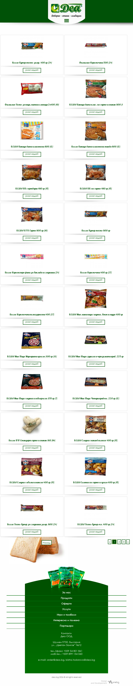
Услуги (66, 609)
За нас (66, 592)
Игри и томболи (66, 614)
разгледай (31, 69)
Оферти (66, 603)
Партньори (66, 625)
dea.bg (55, 677)
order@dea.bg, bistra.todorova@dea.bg (71, 659)
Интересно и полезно (66, 620)
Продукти (66, 597)
